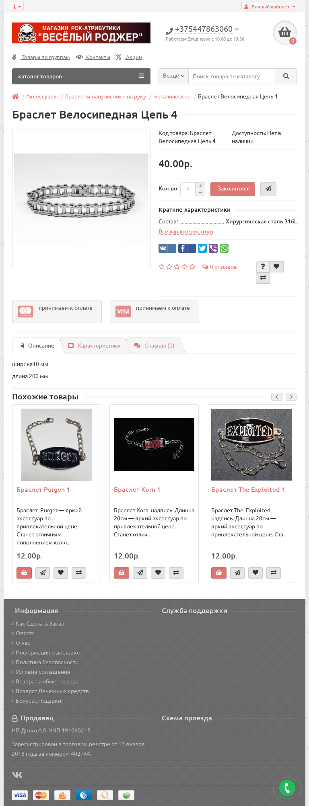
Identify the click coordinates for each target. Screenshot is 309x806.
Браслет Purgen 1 (43, 489)
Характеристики (94, 345)
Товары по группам (41, 57)
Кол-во (168, 188)
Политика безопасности (45, 662)
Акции (129, 57)
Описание (37, 345)
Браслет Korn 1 (137, 489)
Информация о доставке (46, 652)
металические (172, 96)
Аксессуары (42, 96)
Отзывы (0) (154, 345)
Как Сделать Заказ (38, 623)
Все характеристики (186, 231)
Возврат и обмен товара (45, 681)
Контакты (93, 57)
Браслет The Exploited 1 (248, 489)
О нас (21, 643)
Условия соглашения (41, 672)
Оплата (23, 633)
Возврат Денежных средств (50, 691)
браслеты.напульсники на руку (105, 96)
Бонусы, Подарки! (37, 701)
